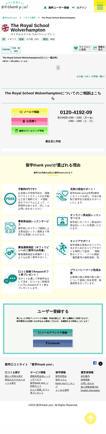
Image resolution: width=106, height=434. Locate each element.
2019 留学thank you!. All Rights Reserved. (54, 405)
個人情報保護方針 (90, 387)
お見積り (29, 121)
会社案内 (85, 376)
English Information (90, 390)
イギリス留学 (29, 18)
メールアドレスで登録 (52, 332)
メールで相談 (29, 112)
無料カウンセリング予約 (29, 130)
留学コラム (61, 379)
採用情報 (85, 379)
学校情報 (6, 49)
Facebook (53, 343)
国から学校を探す (14, 376)
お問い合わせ (87, 383)
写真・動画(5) (16, 49)
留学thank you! (9, 18)
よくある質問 (62, 390)
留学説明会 (61, 376)
